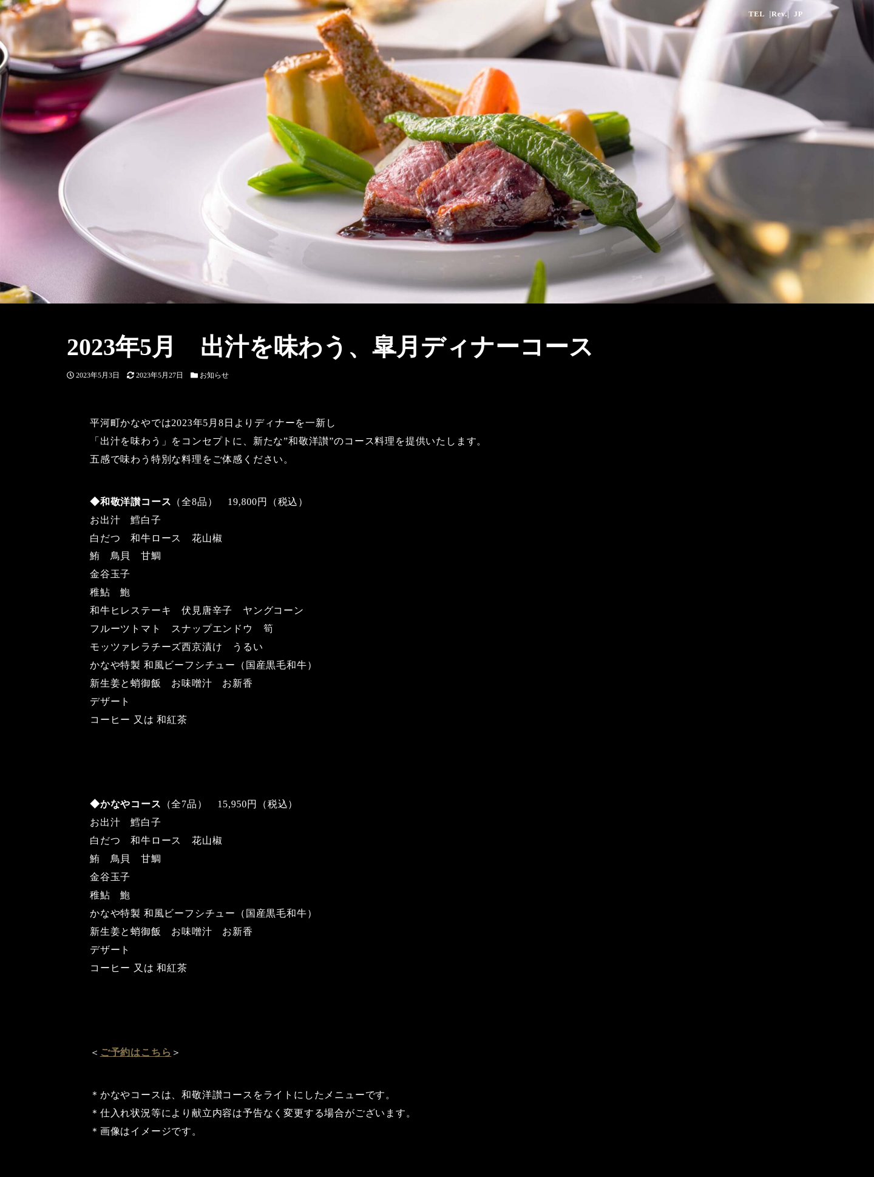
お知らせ (214, 375)
